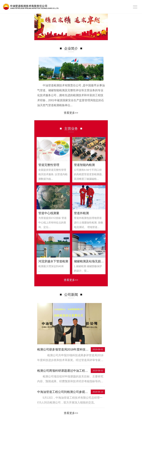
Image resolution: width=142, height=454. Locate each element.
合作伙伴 (79, 438)
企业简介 (45, 438)
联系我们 (96, 438)
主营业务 (62, 438)
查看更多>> (71, 126)
